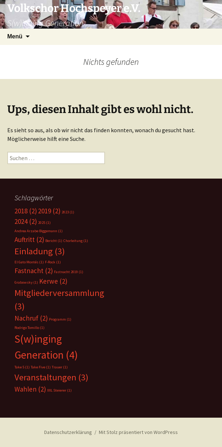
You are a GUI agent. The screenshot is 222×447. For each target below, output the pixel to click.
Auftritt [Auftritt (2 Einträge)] (29, 239)
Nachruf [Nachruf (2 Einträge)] (31, 318)
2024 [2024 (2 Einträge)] (25, 221)
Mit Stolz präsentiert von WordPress (138, 432)
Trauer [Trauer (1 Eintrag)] (60, 367)
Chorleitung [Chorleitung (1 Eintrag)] (75, 240)
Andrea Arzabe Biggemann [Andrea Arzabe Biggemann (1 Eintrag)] (38, 231)
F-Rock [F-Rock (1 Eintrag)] (53, 262)
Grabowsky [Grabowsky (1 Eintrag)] (26, 282)
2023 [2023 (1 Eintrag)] (68, 212)
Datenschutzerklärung (68, 432)
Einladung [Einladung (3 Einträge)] (39, 251)
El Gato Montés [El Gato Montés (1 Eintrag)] (29, 262)
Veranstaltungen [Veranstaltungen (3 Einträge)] (51, 377)
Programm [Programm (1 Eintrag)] (60, 319)
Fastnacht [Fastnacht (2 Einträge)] (33, 270)
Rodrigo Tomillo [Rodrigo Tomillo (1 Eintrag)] (29, 327)
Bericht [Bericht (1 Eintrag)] (53, 240)
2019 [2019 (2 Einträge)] (49, 210)
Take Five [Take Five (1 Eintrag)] (41, 367)
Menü (14, 36)
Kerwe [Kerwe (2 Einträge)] (53, 281)
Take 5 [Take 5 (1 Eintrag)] (22, 367)
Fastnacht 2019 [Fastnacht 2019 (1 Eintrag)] (68, 272)
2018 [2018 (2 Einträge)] (25, 210)
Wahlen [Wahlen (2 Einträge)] (30, 389)
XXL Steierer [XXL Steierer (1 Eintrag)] (59, 390)
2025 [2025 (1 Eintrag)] (44, 222)
